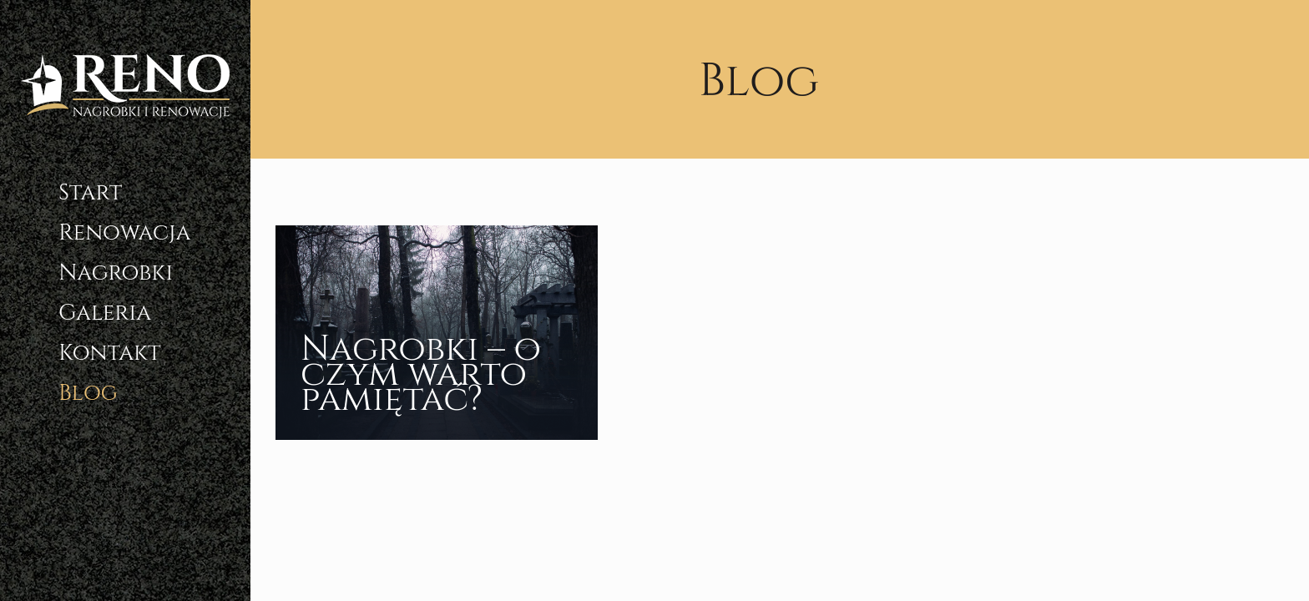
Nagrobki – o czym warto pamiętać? (421, 374)
